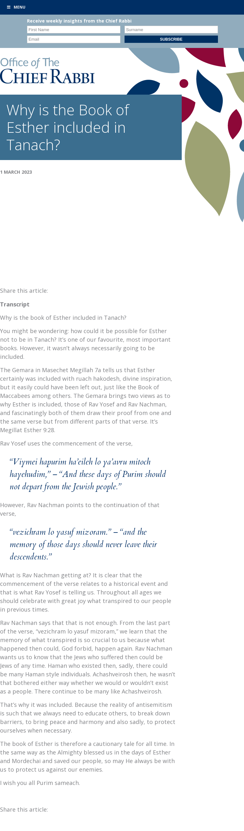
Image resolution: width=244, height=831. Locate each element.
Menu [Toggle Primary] (15, 7)
